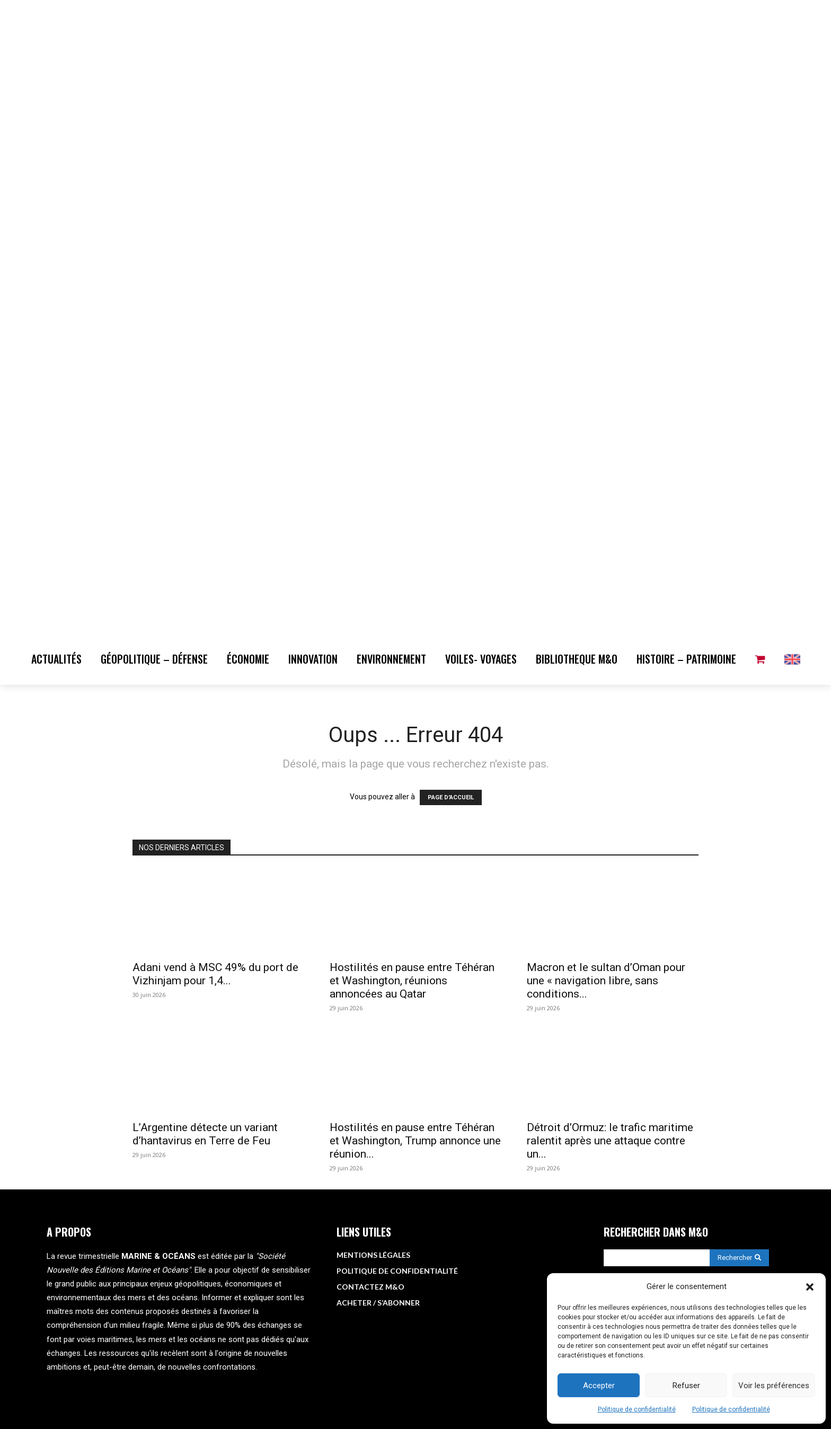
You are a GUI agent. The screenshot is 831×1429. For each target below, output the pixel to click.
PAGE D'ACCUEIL (451, 797)
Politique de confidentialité (637, 1409)
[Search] (739, 1257)
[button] (810, 1287)
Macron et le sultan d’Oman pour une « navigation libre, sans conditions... (606, 980)
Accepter (599, 1385)
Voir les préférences (773, 1385)
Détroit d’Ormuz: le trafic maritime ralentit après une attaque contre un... (610, 1140)
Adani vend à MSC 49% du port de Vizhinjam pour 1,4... (215, 974)
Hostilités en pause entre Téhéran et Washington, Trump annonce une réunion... (415, 1140)
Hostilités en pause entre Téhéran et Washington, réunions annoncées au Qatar (412, 980)
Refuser (686, 1385)
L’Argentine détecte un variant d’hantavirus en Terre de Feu (205, 1134)
